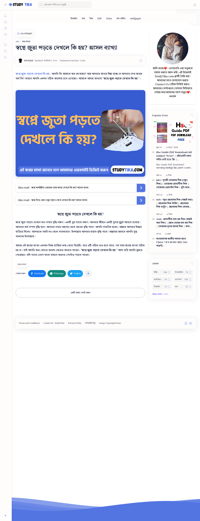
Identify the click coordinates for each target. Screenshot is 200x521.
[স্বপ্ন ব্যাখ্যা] (22, 264)
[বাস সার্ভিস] (121, 19)
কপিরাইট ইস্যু (90, 512)
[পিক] (91, 19)
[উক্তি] (162, 367)
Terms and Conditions (29, 512)
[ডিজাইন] (74, 19)
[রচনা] (169, 329)
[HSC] (171, 242)
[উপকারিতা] (183, 367)
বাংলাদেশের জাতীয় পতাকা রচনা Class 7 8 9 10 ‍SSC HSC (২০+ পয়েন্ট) (172, 337)
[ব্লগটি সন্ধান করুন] (65, 4)
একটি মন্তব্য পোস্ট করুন (80, 292)
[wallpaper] (135, 19)
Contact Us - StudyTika (53, 512)
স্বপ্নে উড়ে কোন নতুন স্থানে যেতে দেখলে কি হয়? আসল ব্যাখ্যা (59, 200)
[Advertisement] (172, 70)
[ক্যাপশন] (183, 375)
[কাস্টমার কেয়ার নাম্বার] (162, 375)
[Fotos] (109, 19)
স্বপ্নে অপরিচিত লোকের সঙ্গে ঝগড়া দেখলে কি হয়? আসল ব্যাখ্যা (59, 188)
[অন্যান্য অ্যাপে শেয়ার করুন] (88, 273)
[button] (194, 4)
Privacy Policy (74, 512)
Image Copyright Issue (110, 512)
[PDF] (100, 19)
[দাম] (83, 19)
